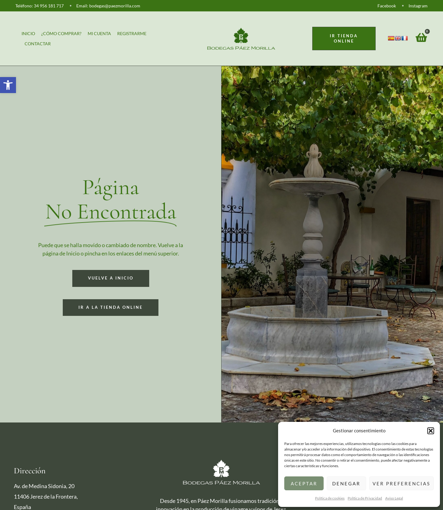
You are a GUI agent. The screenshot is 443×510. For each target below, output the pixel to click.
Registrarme (131, 33)
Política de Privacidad (365, 498)
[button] (8, 85)
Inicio (28, 33)
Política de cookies (330, 498)
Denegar (346, 483)
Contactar (38, 43)
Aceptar (304, 483)
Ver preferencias (401, 483)
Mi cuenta (99, 33)
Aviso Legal (394, 498)
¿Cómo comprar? (61, 33)
